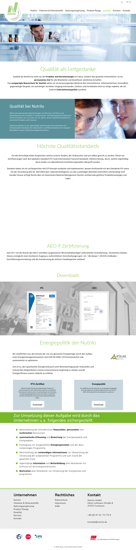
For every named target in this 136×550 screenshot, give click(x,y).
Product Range (94, 10)
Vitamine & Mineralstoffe (51, 10)
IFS (41, 287)
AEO (94, 287)
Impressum (60, 503)
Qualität (107, 10)
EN (130, 2)
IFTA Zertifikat (37, 384)
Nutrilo (33, 10)
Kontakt (126, 10)
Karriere (117, 10)
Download (37, 404)
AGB (57, 506)
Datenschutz (61, 500)
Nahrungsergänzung (75, 10)
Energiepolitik (98, 384)
